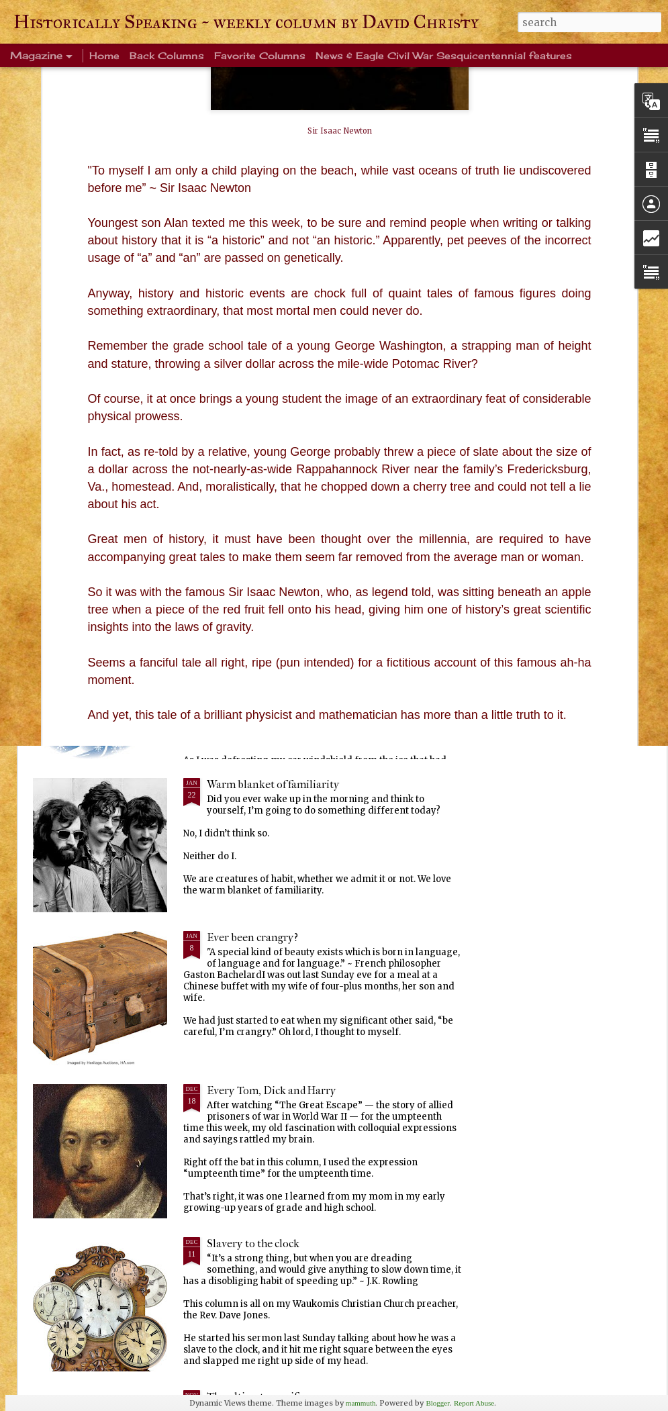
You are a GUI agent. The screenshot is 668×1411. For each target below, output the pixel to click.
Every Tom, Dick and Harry (271, 1090)
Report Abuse (474, 1403)
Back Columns (167, 55)
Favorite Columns (259, 55)
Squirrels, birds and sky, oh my (578, 524)
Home (104, 55)
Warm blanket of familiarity (273, 784)
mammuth (361, 1403)
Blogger (437, 1403)
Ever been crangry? (252, 937)
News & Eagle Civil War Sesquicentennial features (444, 55)
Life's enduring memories (268, 631)
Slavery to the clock (253, 1243)
